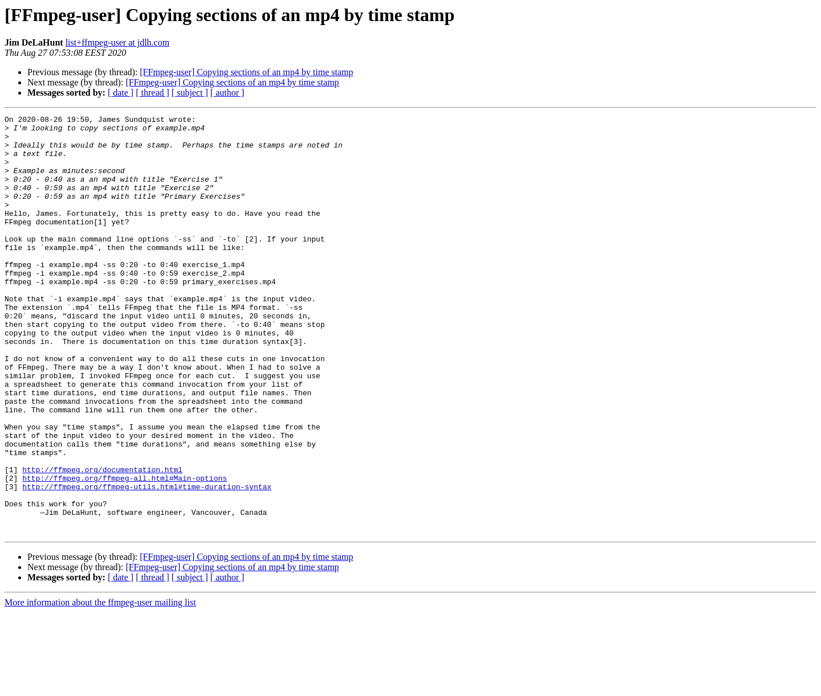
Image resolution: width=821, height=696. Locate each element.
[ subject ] (190, 92)
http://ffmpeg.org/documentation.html (102, 541)
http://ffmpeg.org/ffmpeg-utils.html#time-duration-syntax (146, 561)
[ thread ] (152, 92)
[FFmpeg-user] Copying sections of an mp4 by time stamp (246, 72)
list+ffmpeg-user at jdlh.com (117, 42)
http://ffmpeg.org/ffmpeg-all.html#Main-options (124, 551)
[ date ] (120, 92)
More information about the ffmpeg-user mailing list (100, 686)
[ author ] (227, 92)
